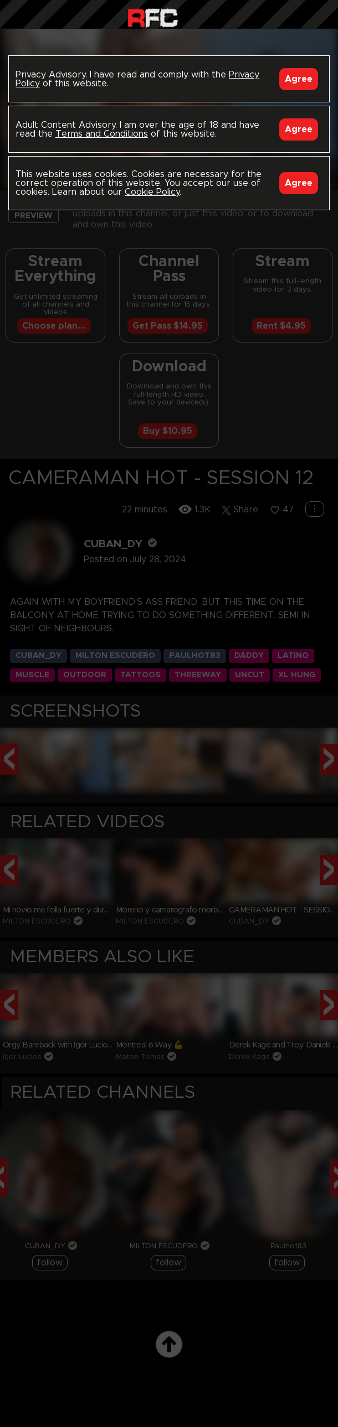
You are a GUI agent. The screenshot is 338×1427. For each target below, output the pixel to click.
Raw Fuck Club (152, 17)
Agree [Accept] (299, 79)
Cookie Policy (152, 192)
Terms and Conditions (101, 133)
